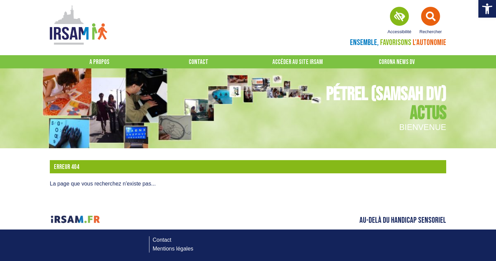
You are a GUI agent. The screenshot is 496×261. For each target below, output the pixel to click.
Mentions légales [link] (173, 249)
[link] (487, 9)
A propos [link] (99, 62)
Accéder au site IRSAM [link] (297, 62)
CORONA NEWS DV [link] (397, 62)
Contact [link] (198, 62)
